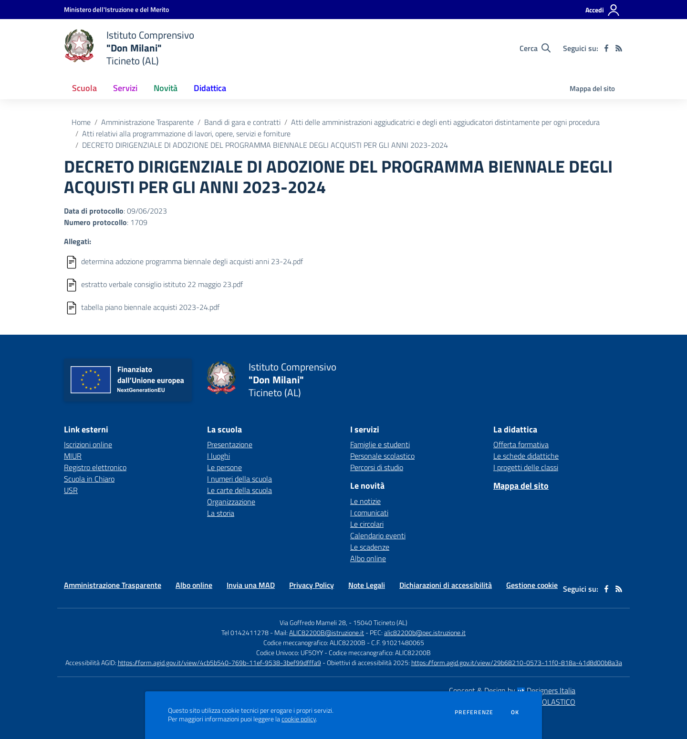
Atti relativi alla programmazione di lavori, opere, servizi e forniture (186, 133)
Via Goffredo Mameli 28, (313, 622)
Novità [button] (165, 88)
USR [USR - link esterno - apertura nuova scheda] (71, 490)
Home (81, 122)
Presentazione (229, 444)
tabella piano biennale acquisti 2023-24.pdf (150, 307)
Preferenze (474, 712)
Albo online (368, 558)
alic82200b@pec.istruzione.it (425, 632)
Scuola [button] (84, 88)
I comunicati (369, 512)
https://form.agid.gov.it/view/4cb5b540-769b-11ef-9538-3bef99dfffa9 (219, 662)
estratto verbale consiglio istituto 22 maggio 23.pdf (162, 284)
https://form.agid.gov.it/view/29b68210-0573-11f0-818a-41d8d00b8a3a (516, 662)
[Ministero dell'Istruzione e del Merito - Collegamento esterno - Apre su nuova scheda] (116, 9)
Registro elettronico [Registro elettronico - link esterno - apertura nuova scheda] (95, 467)
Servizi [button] (125, 88)
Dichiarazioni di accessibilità (445, 585)
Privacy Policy (311, 585)
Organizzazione (231, 501)
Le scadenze (369, 547)
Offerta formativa (521, 444)
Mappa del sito (592, 88)
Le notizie (365, 501)
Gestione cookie (532, 585)
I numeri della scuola (239, 478)
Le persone (224, 467)
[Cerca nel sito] (535, 48)
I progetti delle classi (525, 467)
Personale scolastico (382, 456)
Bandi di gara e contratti (242, 122)
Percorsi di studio (376, 467)
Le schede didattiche (526, 456)
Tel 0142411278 (245, 632)
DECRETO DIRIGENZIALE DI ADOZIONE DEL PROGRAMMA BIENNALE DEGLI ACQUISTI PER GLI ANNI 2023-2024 (265, 145)
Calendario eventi (378, 535)
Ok (515, 712)
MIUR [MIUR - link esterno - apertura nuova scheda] (73, 456)
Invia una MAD (251, 585)
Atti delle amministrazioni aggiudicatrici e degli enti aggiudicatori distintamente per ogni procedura (445, 122)
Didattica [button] (210, 88)
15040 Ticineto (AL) (380, 622)
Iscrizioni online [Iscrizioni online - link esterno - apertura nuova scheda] (88, 444)
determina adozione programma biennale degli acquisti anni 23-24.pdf (192, 261)
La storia (220, 513)
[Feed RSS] (618, 48)
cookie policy (298, 719)
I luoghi (218, 456)
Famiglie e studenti (380, 444)
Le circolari (367, 524)
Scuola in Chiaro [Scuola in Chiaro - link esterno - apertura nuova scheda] (89, 478)
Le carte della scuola (239, 490)
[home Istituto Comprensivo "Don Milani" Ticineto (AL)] (129, 48)
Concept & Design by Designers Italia (512, 690)
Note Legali (366, 585)
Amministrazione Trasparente (147, 122)
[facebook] (606, 48)
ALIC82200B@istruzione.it (326, 632)
